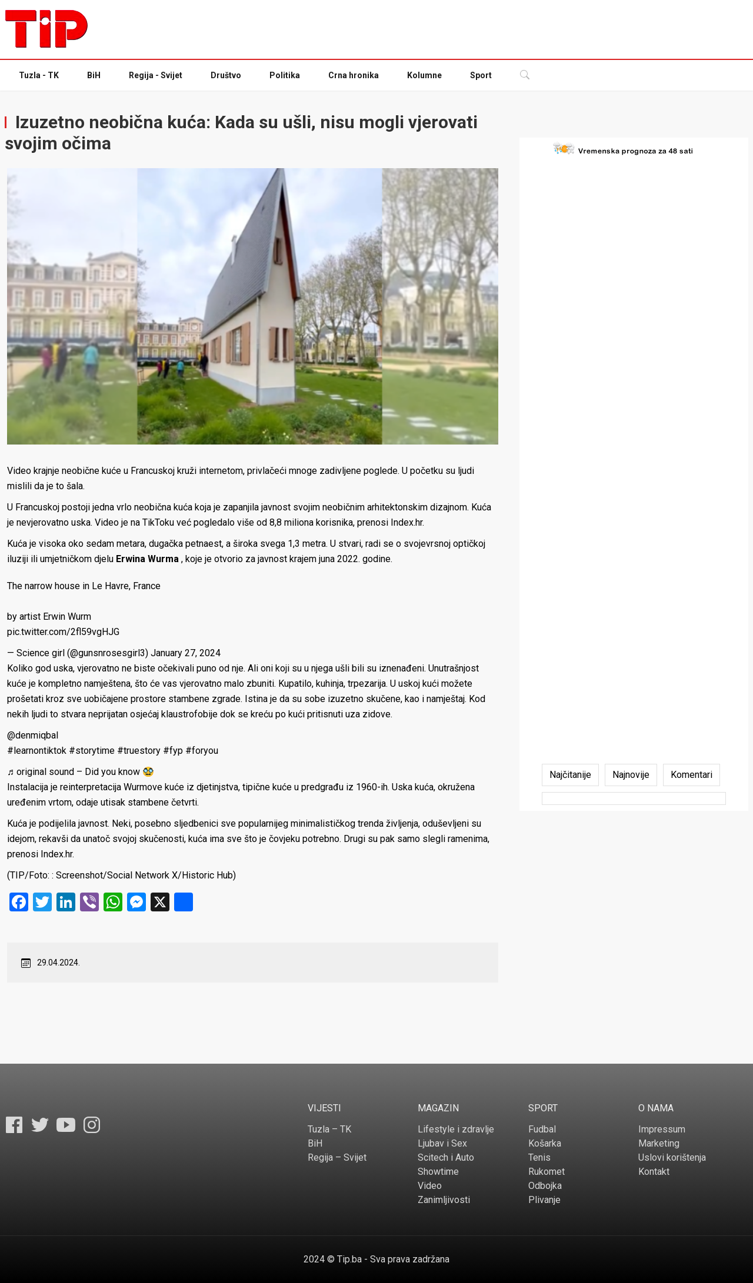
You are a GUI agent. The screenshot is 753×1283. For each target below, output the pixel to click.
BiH (94, 75)
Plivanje (544, 1199)
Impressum (661, 1129)
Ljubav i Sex (442, 1143)
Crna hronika (353, 75)
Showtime (438, 1171)
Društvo (226, 75)
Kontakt (653, 1171)
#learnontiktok (36, 750)
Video (430, 1185)
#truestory (139, 750)
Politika (284, 75)
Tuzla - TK (39, 75)
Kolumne (424, 75)
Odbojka (545, 1185)
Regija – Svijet (337, 1157)
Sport (481, 75)
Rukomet (546, 1171)
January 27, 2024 (186, 653)
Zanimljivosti (444, 1199)
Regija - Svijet (155, 75)
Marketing (658, 1143)
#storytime (92, 750)
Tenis (539, 1157)
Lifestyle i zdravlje (456, 1129)
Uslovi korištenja (672, 1157)
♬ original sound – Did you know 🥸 (80, 771)
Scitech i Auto (446, 1157)
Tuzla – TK (329, 1129)
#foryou (201, 750)
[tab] (570, 775)
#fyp (173, 750)
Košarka (544, 1143)
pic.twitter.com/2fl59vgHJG (63, 631)
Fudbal (542, 1129)
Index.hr (406, 522)
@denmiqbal (32, 735)
